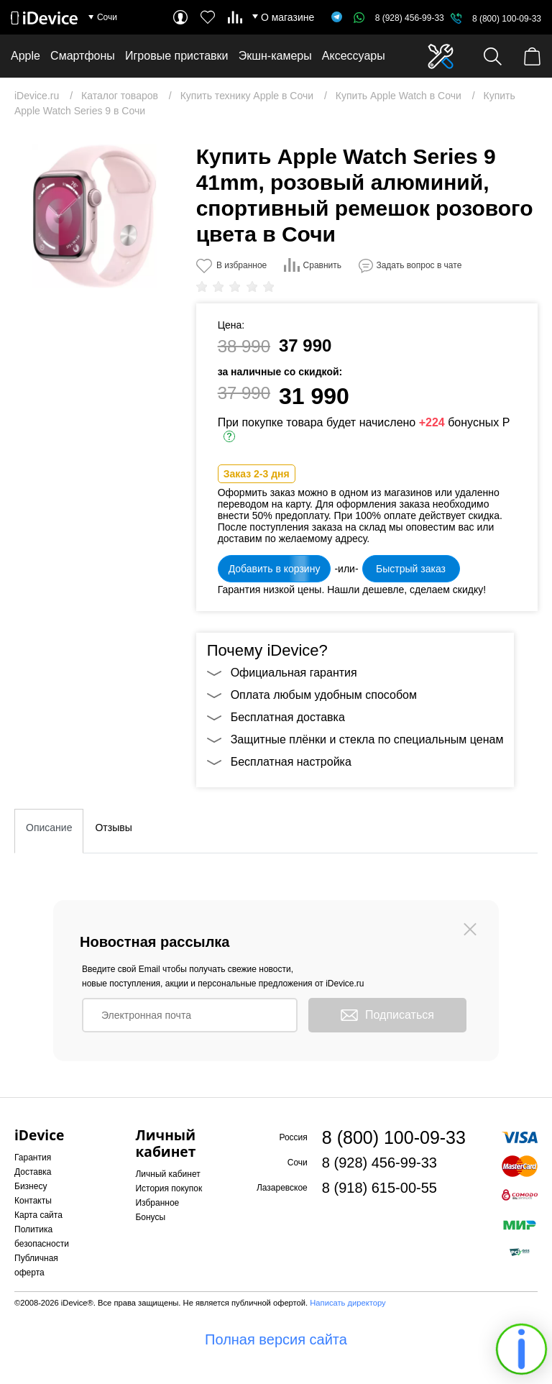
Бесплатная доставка (288, 717)
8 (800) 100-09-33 (506, 19)
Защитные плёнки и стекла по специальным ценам (367, 739)
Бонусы (150, 1217)
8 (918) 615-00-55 (379, 1188)
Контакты (33, 1201)
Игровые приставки (176, 56)
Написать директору (347, 1302)
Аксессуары (353, 56)
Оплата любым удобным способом (324, 695)
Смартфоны (82, 56)
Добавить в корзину (275, 568)
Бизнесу (30, 1186)
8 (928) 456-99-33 (399, 18)
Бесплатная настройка (291, 762)
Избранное (157, 1203)
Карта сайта (38, 1215)
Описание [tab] (49, 827)
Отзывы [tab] (113, 827)
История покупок (168, 1188)
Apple (25, 56)
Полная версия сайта (276, 1339)
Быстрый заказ (411, 568)
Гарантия (32, 1157)
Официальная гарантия (294, 672)
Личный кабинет (167, 1174)
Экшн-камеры (275, 56)
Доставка (33, 1172)
